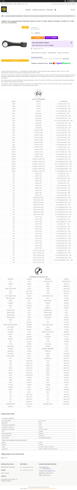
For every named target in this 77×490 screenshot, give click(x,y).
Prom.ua (47, 487)
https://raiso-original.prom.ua (46, 467)
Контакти (49, 10)
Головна (28, 10)
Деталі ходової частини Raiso (14, 16)
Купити (38, 37)
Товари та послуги (38, 10)
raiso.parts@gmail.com (49, 471)
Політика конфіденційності (49, 488)
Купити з (51, 37)
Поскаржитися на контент (34, 488)
